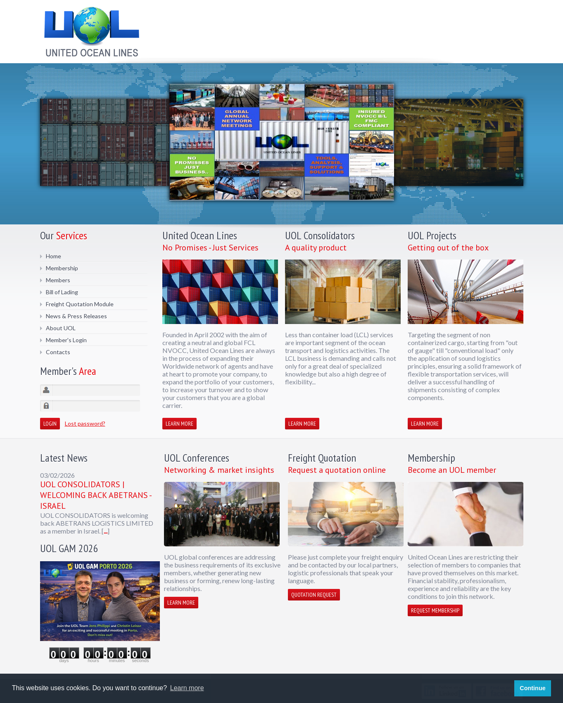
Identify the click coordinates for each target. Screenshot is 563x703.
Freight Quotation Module (80, 303)
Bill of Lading (62, 291)
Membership (62, 268)
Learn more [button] (187, 687)
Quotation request (314, 594)
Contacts (58, 351)
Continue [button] (532, 688)
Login (50, 423)
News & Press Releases (76, 315)
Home (53, 256)
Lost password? (85, 423)
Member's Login (66, 339)
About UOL (61, 327)
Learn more (179, 423)
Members (58, 280)
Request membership (435, 610)
